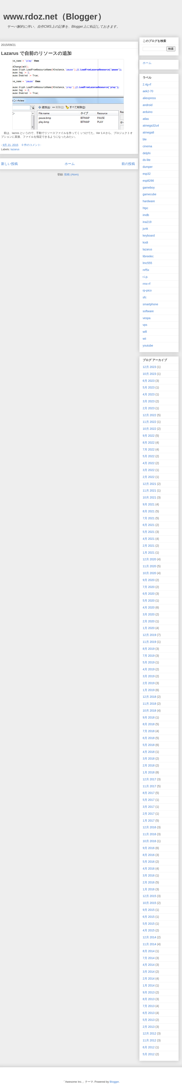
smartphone (150, 304)
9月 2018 (149, 717)
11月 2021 (149, 490)
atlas (146, 118)
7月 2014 (149, 958)
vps (145, 324)
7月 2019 (149, 655)
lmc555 (147, 263)
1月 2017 (149, 820)
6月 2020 (149, 593)
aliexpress (149, 98)
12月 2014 (149, 937)
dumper (148, 166)
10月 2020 (149, 573)
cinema (147, 146)
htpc (145, 208)
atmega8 (148, 132)
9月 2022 (149, 435)
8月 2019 (149, 648)
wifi (145, 331)
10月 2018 (149, 710)
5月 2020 (149, 600)
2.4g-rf (147, 84)
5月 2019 (149, 662)
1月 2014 (149, 985)
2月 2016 (149, 882)
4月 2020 (149, 607)
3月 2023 (149, 401)
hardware (149, 201)
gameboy (149, 187)
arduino (148, 112)
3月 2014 (149, 971)
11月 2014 (149, 944)
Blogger (114, 1081)
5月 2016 (149, 861)
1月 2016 (149, 889)
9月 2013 (149, 992)
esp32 (147, 173)
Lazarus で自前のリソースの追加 (36, 53)
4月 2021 (149, 538)
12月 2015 (149, 896)
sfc (144, 297)
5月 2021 (149, 531)
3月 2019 (149, 676)
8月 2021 (149, 511)
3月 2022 (149, 470)
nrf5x (146, 270)
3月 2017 (149, 806)
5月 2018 (149, 745)
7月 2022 (149, 449)
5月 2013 (149, 1019)
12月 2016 (149, 827)
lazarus (15, 149)
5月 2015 (149, 923)
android (148, 105)
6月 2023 (149, 380)
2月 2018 (149, 765)
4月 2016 (149, 868)
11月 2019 (149, 641)
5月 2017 (149, 799)
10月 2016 (149, 841)
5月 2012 (149, 1054)
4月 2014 (149, 964)
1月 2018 (149, 772)
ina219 (147, 222)
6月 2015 (149, 916)
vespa (146, 318)
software (148, 311)
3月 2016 (149, 875)
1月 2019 (149, 690)
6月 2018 (149, 738)
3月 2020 (149, 614)
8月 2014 (149, 951)
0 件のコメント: (32, 144)
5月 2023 (149, 387)
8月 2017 (149, 793)
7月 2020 (149, 587)
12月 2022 (149, 415)
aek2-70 (148, 91)
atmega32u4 (151, 125)
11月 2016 (149, 834)
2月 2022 (149, 477)
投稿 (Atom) (71, 174)
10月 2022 (149, 428)
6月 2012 (149, 1047)
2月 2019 (149, 683)
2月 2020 (149, 621)
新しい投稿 (9, 164)
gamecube (149, 194)
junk (145, 228)
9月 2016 (149, 848)
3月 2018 (149, 758)
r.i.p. (145, 276)
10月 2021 (149, 497)
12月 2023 (149, 367)
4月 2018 (149, 751)
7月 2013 (149, 1006)
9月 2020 (149, 580)
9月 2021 (149, 504)
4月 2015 (149, 930)
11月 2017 (149, 786)
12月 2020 (149, 559)
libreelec (148, 256)
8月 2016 (149, 855)
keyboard (149, 235)
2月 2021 (149, 545)
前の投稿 (128, 164)
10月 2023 (149, 373)
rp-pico (147, 290)
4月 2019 (149, 669)
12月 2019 (149, 635)
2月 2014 (149, 978)
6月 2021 (149, 525)
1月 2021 (149, 552)
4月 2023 (149, 394)
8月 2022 (149, 442)
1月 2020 (149, 628)
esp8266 (148, 180)
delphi (146, 153)
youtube (148, 345)
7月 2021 (149, 518)
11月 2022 (149, 421)
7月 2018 (149, 731)
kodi (145, 242)
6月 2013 (149, 1013)
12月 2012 (149, 1033)
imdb (146, 215)
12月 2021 (149, 483)
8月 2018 (149, 724)
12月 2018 (149, 696)
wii (144, 338)
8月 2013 (149, 999)
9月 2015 (149, 909)
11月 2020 (149, 566)
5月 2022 (149, 456)
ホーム (70, 164)
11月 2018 (149, 703)
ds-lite (146, 160)
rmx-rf (146, 283)
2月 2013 (149, 1026)
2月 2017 (149, 813)
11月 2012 (149, 1040)
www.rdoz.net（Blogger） (54, 16)
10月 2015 (149, 903)
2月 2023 (149, 408)
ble (145, 139)
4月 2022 (149, 463)
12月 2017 (149, 779)
